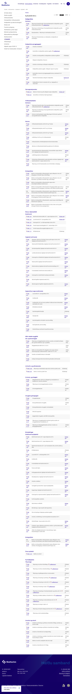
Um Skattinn (56, 3)
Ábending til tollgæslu (64, 673)
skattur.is (4, 671)
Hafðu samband (66, 671)
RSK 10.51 (29, 371)
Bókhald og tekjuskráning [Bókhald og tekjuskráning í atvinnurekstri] (10, 32)
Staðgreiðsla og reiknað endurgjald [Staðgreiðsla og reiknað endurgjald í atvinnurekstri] (12, 22)
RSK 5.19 (29, 91)
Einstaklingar (21, 3)
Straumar (41, 685)
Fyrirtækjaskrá (42, 3)
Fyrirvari (4, 685)
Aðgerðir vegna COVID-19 (10, 46)
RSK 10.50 (29, 368)
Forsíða (5, 9)
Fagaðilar (49, 3)
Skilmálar (9, 685)
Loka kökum (19, 688)
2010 (66, 15)
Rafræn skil (61, 91)
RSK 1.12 (29, 231)
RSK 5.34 (29, 94)
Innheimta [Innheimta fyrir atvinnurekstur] (6, 44)
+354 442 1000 (66, 669)
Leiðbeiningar (46, 25)
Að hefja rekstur (8, 13)
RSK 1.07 (29, 222)
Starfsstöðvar (66, 675)
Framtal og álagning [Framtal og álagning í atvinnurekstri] (9, 27)
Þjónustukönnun (22, 685)
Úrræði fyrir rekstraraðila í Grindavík (13, 49)
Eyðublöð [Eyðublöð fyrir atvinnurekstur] (7, 39)
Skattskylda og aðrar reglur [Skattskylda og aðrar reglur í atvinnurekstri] (11, 29)
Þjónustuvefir (68, 3)
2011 (61, 15)
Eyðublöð (23, 9)
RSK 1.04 (29, 216)
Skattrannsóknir (8, 37)
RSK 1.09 (29, 225)
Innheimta (35, 3)
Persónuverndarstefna (32, 685)
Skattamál (17, 9)
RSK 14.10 (29, 553)
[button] (27, 12)
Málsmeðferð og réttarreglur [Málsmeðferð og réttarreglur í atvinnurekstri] (11, 34)
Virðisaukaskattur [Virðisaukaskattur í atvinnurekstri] (8, 17)
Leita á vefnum (64, 3)
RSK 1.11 (29, 228)
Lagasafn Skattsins (7, 675)
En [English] (61, 3)
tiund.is (4, 673)
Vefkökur (15, 685)
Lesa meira (7, 689)
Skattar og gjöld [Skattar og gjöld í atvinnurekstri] (8, 15)
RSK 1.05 (29, 219)
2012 (57, 15)
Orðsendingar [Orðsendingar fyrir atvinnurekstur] (7, 41)
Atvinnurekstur (11, 9)
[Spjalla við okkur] (66, 688)
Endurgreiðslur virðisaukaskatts (12, 20)
